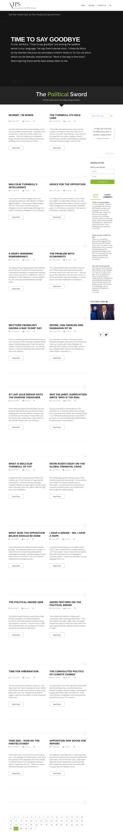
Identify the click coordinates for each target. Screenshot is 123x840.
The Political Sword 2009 (26, 602)
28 (72, 821)
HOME (83, 5)
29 (77, 821)
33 (21, 825)
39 (51, 825)
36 (36, 825)
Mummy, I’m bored (21, 115)
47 (16, 828)
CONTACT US (102, 5)
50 (31, 828)
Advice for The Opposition (68, 184)
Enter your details (97, 167)
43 (72, 825)
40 (56, 825)
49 (26, 828)
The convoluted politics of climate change (67, 673)
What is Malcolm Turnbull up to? (20, 465)
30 (82, 821)
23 (46, 821)
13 (72, 817)
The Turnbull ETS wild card (65, 116)
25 (56, 821)
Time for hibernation (23, 671)
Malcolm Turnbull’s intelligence (23, 185)
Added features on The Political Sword (65, 603)
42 (67, 825)
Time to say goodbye (100, 202)
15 (82, 817)
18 (21, 821)
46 (11, 828)
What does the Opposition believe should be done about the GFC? (27, 535)
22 (41, 821)
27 (67, 821)
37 (41, 825)
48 (21, 828)
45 (82, 825)
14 (77, 817)
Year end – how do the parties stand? (24, 742)
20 (31, 821)
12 (67, 817)
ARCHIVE (91, 5)
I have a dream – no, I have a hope (67, 534)
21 (36, 821)
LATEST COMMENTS (107, 196)
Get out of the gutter (101, 266)
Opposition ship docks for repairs (68, 742)
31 (11, 825)
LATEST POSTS (96, 196)
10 (57, 817)
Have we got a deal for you (101, 236)
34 (26, 825)
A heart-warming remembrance (21, 255)
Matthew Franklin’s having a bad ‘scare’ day (25, 326)
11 (62, 817)
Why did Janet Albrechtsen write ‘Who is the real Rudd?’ (68, 397)
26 (61, 821)
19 (26, 821)
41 (61, 825)
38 (46, 825)
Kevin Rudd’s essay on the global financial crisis (67, 465)
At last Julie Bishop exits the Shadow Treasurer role (26, 397)
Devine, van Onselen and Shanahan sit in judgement (66, 328)
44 (77, 825)
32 (16, 825)
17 (16, 821)
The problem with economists (62, 255)
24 (51, 821)
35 (31, 825)
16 (11, 821)
